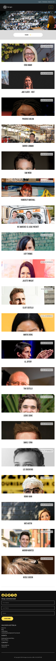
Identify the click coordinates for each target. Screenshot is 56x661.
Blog (2, 629)
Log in (39, 2)
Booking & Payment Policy (7, 638)
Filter (28, 35)
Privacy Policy (4, 640)
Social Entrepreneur (47, 46)
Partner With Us (5, 645)
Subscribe (7, 618)
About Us (3, 628)
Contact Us (4, 647)
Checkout (44, 2)
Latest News (4, 631)
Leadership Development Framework (10, 633)
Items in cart (51, 2)
